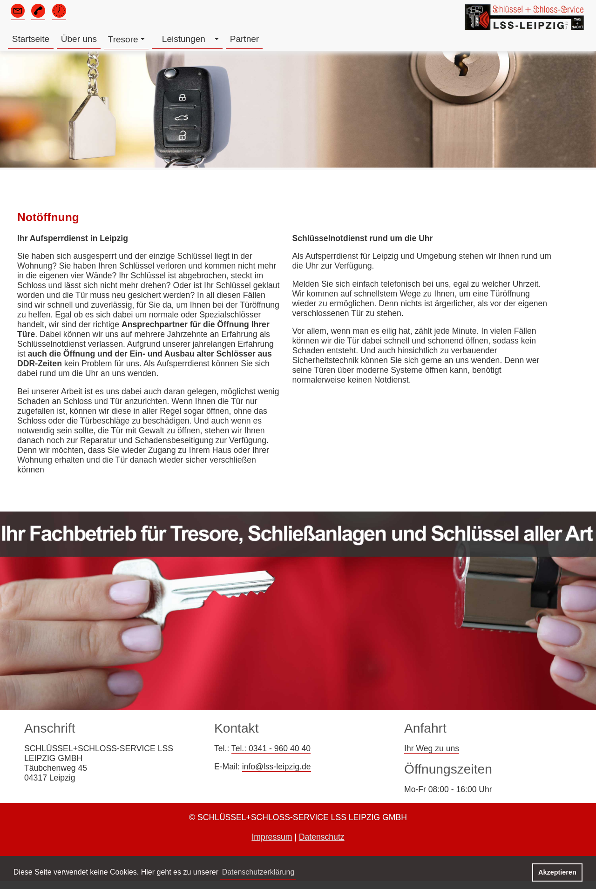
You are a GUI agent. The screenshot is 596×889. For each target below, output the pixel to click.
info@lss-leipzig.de (276, 766)
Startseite (30, 39)
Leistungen (183, 39)
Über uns (79, 39)
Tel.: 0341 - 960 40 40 (271, 748)
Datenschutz (322, 837)
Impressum (271, 837)
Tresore (123, 39)
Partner (244, 39)
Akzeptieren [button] (557, 872)
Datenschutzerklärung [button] (258, 872)
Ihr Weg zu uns (431, 748)
